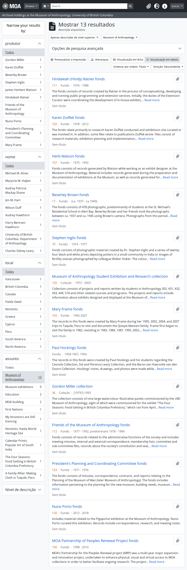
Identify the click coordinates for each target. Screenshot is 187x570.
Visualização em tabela (162, 59)
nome (10, 156)
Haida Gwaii (23, 302)
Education (23, 395)
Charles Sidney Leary (23, 251)
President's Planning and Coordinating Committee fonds (99, 463)
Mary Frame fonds (67, 309)
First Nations (23, 410)
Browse (30, 6)
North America (23, 347)
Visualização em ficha (128, 59)
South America (23, 340)
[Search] (88, 6)
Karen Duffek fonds (68, 117)
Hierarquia (99, 59)
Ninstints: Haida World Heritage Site (23, 431)
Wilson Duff (23, 208)
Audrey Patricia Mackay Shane (23, 190)
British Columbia (23, 287)
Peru (23, 332)
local (9, 262)
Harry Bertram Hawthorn (23, 225)
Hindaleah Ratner (23, 98)
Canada (23, 295)
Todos (9, 52)
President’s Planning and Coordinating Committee (23, 133)
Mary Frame (23, 146)
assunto (12, 358)
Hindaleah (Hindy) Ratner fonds (78, 79)
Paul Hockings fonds (69, 348)
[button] (149, 6)
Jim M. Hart (23, 201)
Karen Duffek (23, 68)
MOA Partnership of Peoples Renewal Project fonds (95, 541)
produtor (12, 43)
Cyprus (23, 325)
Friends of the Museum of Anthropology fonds (91, 425)
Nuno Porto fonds (67, 506)
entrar (176, 6)
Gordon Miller (23, 61)
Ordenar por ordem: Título (130, 66)
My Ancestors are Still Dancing (23, 419)
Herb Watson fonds (68, 156)
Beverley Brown (23, 76)
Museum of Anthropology (23, 377)
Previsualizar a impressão (68, 59)
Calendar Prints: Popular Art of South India (23, 445)
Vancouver (23, 280)
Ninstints (23, 310)
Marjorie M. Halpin (23, 182)
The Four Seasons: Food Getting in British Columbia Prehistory (23, 461)
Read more (152, 100)
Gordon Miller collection (72, 386)
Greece (23, 317)
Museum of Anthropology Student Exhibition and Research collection (110, 276)
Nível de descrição (20, 489)
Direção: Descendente (167, 66)
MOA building (23, 403)
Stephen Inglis (23, 83)
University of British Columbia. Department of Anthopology (23, 238)
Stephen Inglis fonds (69, 238)
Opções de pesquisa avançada (77, 48)
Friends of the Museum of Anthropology (23, 109)
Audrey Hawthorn (23, 216)
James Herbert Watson (23, 91)
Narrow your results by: (23, 28)
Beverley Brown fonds (70, 195)
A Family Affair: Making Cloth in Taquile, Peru (23, 475)
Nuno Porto (23, 122)
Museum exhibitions (23, 388)
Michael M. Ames (23, 174)
